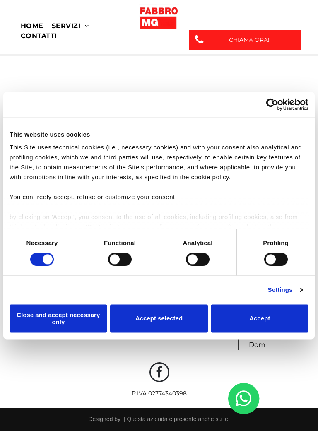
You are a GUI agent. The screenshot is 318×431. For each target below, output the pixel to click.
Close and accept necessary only (58, 318)
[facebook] (159, 373)
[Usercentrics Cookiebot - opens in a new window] (272, 104)
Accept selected (159, 318)
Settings (280, 290)
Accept (259, 318)
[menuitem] (32, 26)
